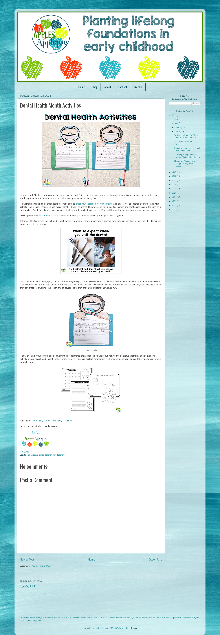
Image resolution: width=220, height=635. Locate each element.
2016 (174, 192)
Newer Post (27, 559)
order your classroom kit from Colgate (94, 203)
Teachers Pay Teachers (55, 454)
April (176, 123)
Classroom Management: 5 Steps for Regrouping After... (185, 163)
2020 (174, 176)
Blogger (133, 628)
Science (40, 454)
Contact (122, 87)
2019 (174, 180)
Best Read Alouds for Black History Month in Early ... (186, 136)
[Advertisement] (75, 604)
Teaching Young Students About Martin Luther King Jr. (187, 155)
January (178, 131)
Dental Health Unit (47, 215)
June (176, 119)
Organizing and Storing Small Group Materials (187, 149)
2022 (174, 115)
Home (81, 87)
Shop (94, 87)
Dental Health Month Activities (183, 142)
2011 (174, 209)
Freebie (138, 87)
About (107, 87)
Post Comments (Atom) (42, 565)
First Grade (31, 454)
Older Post (155, 559)
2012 (174, 205)
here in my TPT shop (62, 420)
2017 (174, 188)
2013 (174, 201)
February (178, 127)
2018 (174, 184)
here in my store (41, 420)
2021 (174, 172)
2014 (174, 197)
